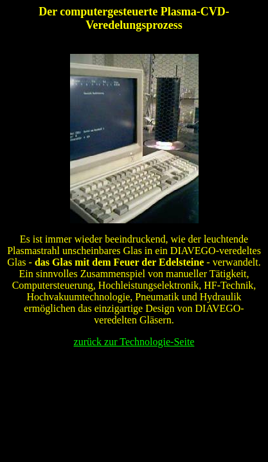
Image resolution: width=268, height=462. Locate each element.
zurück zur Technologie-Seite (134, 341)
